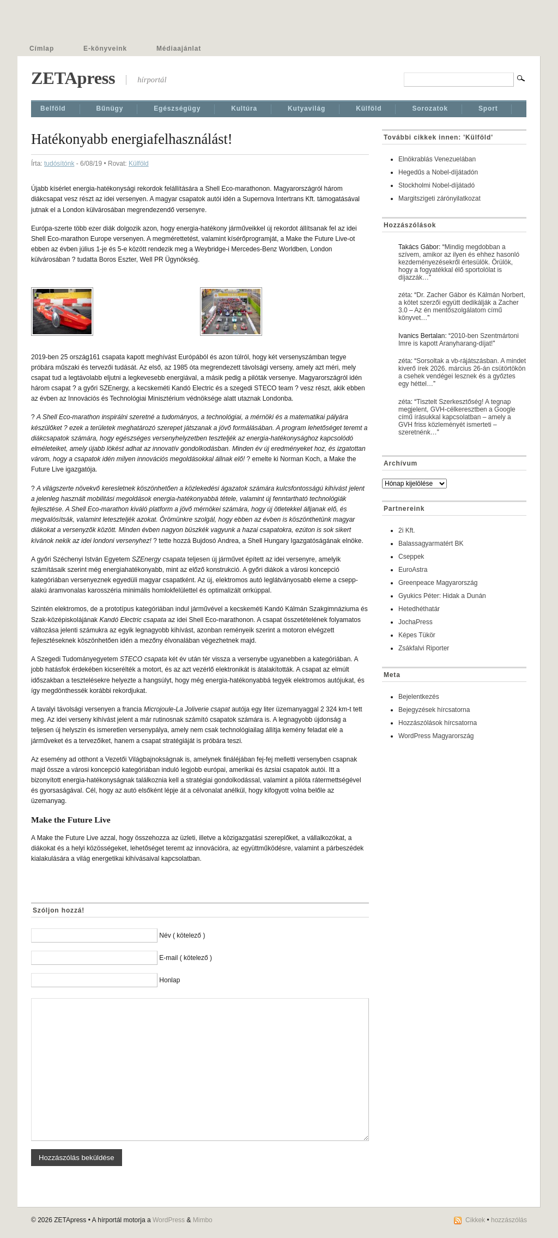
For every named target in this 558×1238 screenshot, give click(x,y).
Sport (488, 108)
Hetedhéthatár (419, 609)
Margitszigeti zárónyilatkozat (439, 198)
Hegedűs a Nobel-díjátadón (438, 172)
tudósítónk (59, 163)
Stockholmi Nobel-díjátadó (436, 185)
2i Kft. (406, 530)
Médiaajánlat (178, 48)
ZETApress (73, 78)
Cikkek (475, 1220)
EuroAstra (412, 569)
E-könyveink (105, 48)
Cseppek (411, 556)
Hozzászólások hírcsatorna (437, 723)
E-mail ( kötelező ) (185, 958)
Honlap (169, 980)
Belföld (53, 108)
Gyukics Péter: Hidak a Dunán (442, 596)
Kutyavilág (306, 108)
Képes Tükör (416, 635)
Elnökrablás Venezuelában (437, 159)
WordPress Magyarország (436, 736)
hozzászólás (509, 1220)
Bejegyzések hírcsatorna (434, 710)
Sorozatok (430, 108)
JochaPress (415, 622)
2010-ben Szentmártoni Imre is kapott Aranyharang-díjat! (458, 339)
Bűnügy (110, 108)
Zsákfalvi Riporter (423, 648)
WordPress (169, 1220)
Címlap (41, 48)
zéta (404, 295)
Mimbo (203, 1220)
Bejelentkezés (418, 696)
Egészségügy (177, 108)
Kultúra (244, 108)
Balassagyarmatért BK (430, 543)
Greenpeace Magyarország (437, 583)
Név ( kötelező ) (182, 935)
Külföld (368, 108)
